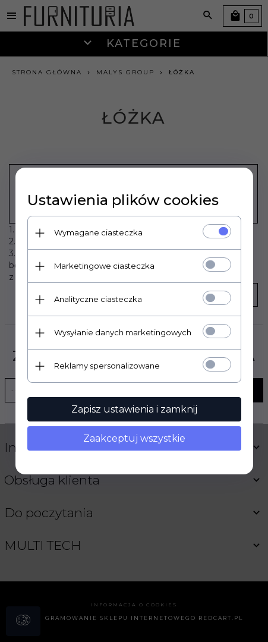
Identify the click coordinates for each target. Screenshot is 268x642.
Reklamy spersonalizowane (107, 365)
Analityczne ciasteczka (98, 299)
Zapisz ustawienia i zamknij (134, 409)
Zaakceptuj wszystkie (134, 438)
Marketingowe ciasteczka (104, 265)
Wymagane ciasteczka (98, 232)
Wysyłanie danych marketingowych (122, 332)
